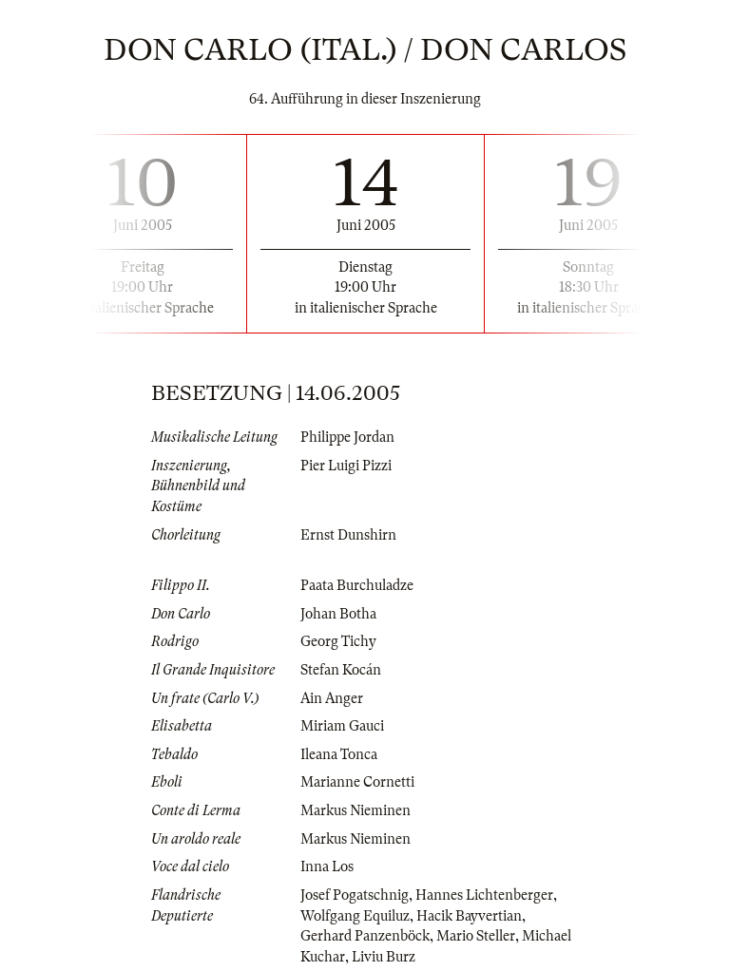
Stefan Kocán (340, 669)
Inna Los (327, 866)
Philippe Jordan (347, 437)
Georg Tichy (338, 641)
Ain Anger (331, 698)
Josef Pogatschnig (354, 895)
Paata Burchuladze (356, 585)
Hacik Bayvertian (469, 915)
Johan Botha (338, 613)
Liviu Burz (383, 956)
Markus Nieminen (355, 810)
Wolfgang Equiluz (355, 915)
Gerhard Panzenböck (365, 935)
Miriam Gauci (342, 725)
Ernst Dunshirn (348, 535)
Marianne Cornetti (357, 782)
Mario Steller (475, 935)
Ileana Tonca (338, 754)
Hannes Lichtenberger (484, 895)
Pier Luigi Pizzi (346, 465)
